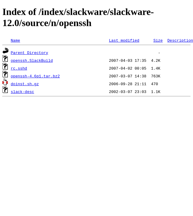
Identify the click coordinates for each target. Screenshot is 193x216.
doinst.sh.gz (25, 83)
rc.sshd (19, 68)
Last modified (124, 40)
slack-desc (22, 91)
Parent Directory (29, 52)
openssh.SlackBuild (32, 60)
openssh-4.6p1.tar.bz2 (35, 76)
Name (15, 40)
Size (158, 40)
